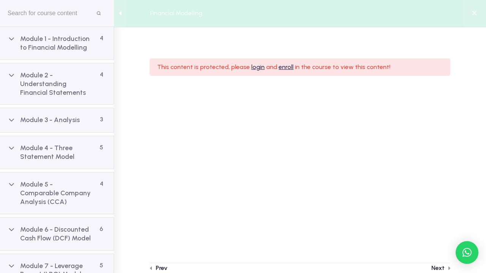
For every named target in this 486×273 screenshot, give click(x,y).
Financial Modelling (176, 13)
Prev (161, 267)
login (258, 67)
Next (438, 267)
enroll (286, 67)
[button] (467, 252)
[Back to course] (474, 13)
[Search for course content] (98, 13)
